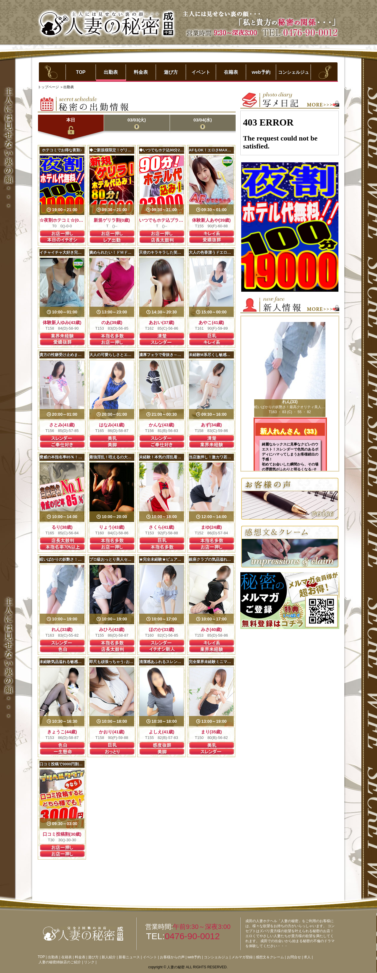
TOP (81, 72)
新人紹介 (109, 957)
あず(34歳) (211, 424)
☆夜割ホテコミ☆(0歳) (62, 220)
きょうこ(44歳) (62, 731)
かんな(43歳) (161, 424)
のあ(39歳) (112, 322)
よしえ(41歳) (161, 731)
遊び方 (171, 72)
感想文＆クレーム (270, 957)
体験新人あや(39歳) (211, 220)
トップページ (49, 87)
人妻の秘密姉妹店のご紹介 (60, 962)
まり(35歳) (211, 731)
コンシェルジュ (293, 72)
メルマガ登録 (242, 957)
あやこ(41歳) (211, 322)
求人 (307, 957)
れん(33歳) (62, 629)
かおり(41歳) (112, 731)
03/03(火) (137, 119)
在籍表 (231, 72)
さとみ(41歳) (62, 424)
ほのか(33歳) (161, 629)
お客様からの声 (172, 957)
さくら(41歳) (161, 527)
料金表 (141, 72)
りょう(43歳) (112, 527)
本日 (70, 119)
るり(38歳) (62, 527)
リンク (89, 962)
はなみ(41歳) (112, 424)
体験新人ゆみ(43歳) (62, 322)
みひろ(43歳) (112, 629)
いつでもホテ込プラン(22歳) (167, 220)
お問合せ (294, 957)
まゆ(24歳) (211, 527)
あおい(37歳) (161, 322)
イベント (200, 72)
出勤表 (111, 72)
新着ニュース (129, 957)
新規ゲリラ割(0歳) (112, 220)
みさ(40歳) (211, 629)
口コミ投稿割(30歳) (62, 834)
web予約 (261, 72)
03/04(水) (203, 119)
